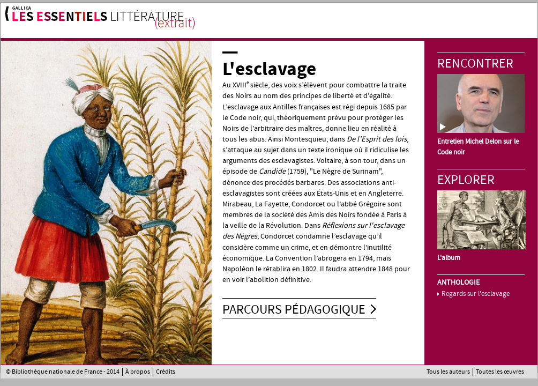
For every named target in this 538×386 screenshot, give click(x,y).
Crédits (165, 372)
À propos (137, 372)
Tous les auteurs (448, 372)
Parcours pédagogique (293, 309)
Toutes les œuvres (500, 372)
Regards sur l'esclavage (476, 294)
